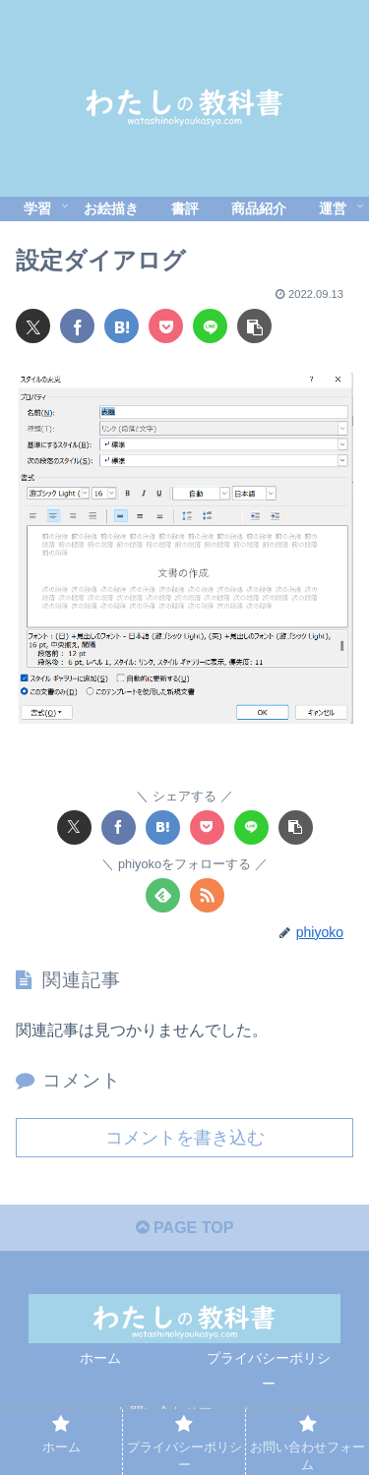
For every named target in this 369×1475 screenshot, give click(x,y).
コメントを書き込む (185, 1138)
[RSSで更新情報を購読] (207, 895)
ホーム (100, 1358)
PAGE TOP (185, 1227)
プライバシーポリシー (269, 1370)
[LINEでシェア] (210, 326)
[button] (254, 326)
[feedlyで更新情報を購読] (163, 895)
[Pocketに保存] (166, 326)
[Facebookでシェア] (77, 326)
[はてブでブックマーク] (121, 326)
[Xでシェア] (33, 326)
